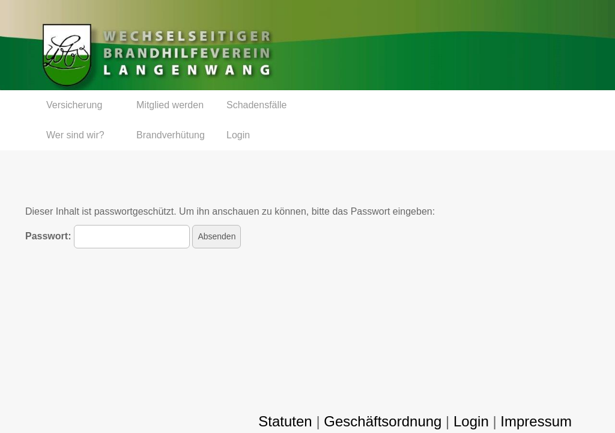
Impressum (536, 421)
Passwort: (107, 236)
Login (238, 135)
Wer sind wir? (75, 135)
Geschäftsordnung (382, 421)
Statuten (285, 421)
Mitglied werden (170, 105)
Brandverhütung (170, 135)
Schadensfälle (256, 105)
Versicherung (74, 105)
